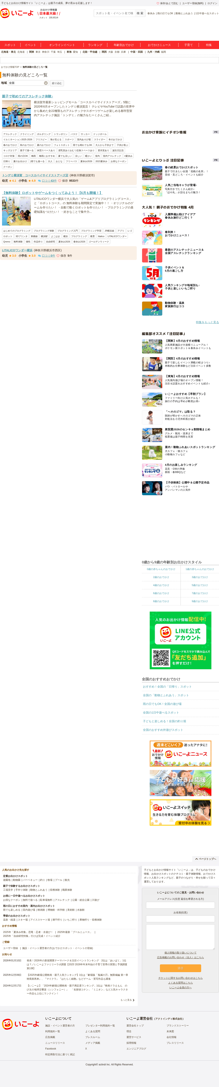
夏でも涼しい (65, 156)
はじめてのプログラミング (16, 230)
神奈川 (45, 51)
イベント (30, 45)
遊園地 (6, 880)
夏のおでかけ (44, 145)
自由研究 (50, 241)
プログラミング (79, 236)
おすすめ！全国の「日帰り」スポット (167, 686)
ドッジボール (100, 134)
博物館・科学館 (56, 909)
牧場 (50, 880)
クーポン (7, 167)
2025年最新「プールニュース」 (75, 932)
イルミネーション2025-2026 (17, 139)
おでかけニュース (159, 45)
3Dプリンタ (22, 236)
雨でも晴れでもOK (82, 145)
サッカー (85, 134)
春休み (151, 13)
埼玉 (59, 51)
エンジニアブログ (136, 1048)
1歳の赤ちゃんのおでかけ (199, 569)
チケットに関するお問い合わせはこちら (180, 978)
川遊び (95, 900)
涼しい (78, 156)
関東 (31, 51)
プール (58, 880)
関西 (104, 51)
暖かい (88, 156)
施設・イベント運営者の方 (60, 1025)
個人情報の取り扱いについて (181, 952)
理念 (128, 1031)
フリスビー (41, 139)
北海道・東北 (8, 51)
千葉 (53, 51)
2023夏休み (101, 161)
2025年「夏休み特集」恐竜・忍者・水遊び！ (28, 932)
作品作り (38, 241)
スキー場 (23, 919)
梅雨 (33, 156)
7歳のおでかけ (200, 593)
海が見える (55, 139)
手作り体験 (21, 889)
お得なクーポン (118, 161)
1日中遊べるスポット (207, 13)
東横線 (34, 236)
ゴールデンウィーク (99, 241)
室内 (97, 156)
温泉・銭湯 (9, 919)
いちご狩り (71, 919)
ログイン (212, 3)
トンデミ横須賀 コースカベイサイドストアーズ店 (35, 175)
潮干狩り (57, 919)
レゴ (129, 230)
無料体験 (18, 241)
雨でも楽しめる (11, 909)
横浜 (65, 236)
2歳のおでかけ (161, 577)
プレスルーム (92, 1037)
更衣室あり (103, 150)
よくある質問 (92, 1031)
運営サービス (133, 1037)
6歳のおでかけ (161, 593)
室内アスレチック (112, 156)
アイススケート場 (40, 919)
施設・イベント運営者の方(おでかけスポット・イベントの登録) (57, 948)
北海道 (21, 51)
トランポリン (60, 134)
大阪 (110, 51)
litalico (101, 236)
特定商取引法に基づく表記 (60, 1054)
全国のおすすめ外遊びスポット (163, 729)
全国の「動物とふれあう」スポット (166, 695)
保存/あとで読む (167, 3)
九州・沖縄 (153, 51)
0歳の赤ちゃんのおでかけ (161, 569)
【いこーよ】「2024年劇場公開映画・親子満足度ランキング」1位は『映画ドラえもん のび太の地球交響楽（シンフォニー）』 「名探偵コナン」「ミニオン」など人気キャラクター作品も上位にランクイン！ (77, 989)
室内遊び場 (29, 909)
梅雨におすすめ (47, 156)
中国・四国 (136, 51)
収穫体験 (55, 889)
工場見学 (8, 889)
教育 (92, 236)
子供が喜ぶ (122, 145)
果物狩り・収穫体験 (91, 919)
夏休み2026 (86, 161)
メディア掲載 (92, 1042)
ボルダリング (44, 134)
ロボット (7, 236)
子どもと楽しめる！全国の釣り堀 (164, 721)
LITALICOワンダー (117, 236)
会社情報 (171, 1037)
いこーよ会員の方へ (180, 987)
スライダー (99, 139)
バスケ (74, 134)
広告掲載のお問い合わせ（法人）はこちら (180, 957)
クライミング (27, 134)
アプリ (120, 230)
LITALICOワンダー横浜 (17, 250)
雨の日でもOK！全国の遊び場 (162, 704)
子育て (188, 45)
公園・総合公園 (80, 900)
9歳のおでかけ (200, 601)
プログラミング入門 (67, 230)
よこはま (55, 236)
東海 (69, 51)
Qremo (6, 241)
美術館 (71, 909)
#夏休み (128, 156)
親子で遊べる (27, 150)
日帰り (6, 161)
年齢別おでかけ (124, 45)
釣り (42, 880)
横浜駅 (44, 236)
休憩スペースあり (46, 150)
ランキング (95, 45)
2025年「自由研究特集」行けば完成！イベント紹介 (31, 936)
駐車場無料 (46, 900)
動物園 (16, 880)
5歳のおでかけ (200, 585)
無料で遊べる (30, 900)
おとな (59, 161)
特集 (209, 45)
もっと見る (126, 1000)
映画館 (41, 909)
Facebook (50, 1048)
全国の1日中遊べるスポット (161, 712)
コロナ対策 (9, 156)
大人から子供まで (104, 145)
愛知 (75, 51)
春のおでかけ (10, 145)
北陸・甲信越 (89, 51)
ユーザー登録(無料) (193, 3)
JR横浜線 (109, 230)
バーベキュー (30, 880)
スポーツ (69, 139)
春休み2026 (79, 241)
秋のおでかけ (27, 145)
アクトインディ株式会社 (168, 1018)
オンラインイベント (62, 45)
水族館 (81, 909)
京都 (117, 51)
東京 (38, 51)
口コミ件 (47, 180)
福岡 (163, 51)
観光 (67, 880)
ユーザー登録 (10, 948)
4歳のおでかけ (161, 585)
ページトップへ (205, 859)
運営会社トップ (135, 1025)
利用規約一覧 (52, 1031)
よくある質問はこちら (180, 982)
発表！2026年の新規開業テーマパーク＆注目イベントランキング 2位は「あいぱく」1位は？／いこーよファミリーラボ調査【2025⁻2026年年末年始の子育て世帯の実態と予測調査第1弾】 (77, 964)
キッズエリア (10, 150)
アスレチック (10, 134)
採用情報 (131, 1042)
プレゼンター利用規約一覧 (100, 1025)
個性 (28, 241)
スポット (10, 45)
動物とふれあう (184, 13)
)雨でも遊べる (37, 161)
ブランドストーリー (178, 1025)
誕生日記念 (118, 150)
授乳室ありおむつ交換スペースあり (76, 150)
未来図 (170, 1031)
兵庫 (123, 51)
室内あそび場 (84, 139)
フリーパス (71, 161)
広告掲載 (50, 1037)
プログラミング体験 (44, 230)
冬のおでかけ (115, 139)
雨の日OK (23, 156)
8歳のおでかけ (161, 601)
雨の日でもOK (165, 13)
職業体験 (67, 889)
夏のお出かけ (20, 161)
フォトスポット (62, 145)
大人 (50, 161)
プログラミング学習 (91, 230)
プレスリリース (175, 1042)
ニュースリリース (55, 1042)
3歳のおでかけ (200, 577)
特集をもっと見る (207, 322)
